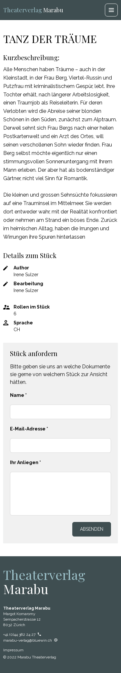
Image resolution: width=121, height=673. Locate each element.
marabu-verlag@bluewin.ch (30, 640)
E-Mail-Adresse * (29, 428)
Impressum (13, 650)
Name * (18, 395)
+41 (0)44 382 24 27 (22, 634)
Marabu (33, 10)
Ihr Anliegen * (25, 462)
